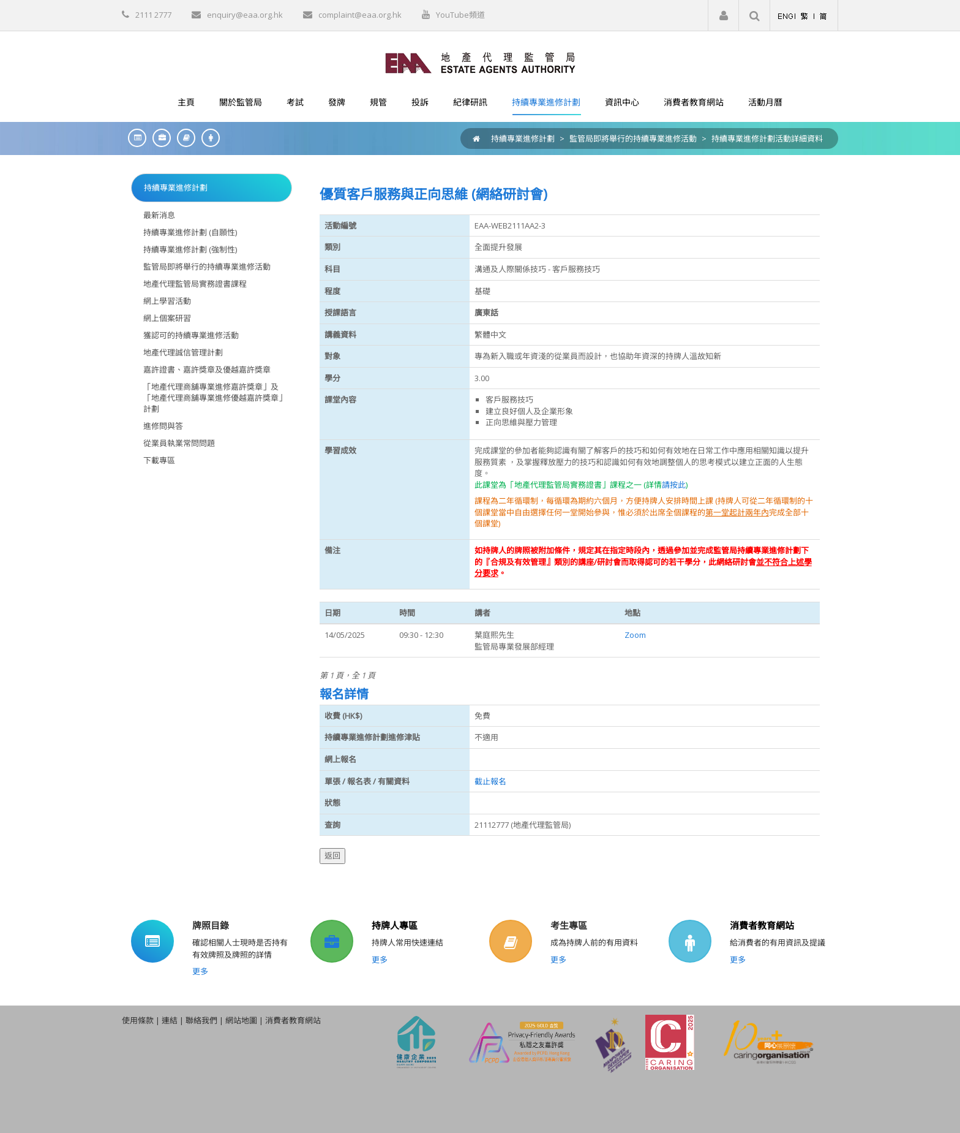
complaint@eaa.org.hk (360, 14)
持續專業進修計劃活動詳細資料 (767, 138)
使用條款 (138, 1020)
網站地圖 (241, 1020)
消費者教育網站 (762, 925)
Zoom (635, 634)
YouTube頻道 (460, 14)
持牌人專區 (395, 925)
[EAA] (480, 61)
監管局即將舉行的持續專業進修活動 (633, 138)
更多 (200, 971)
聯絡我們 (201, 1020)
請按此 (674, 484)
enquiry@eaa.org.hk (245, 14)
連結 (170, 1020)
